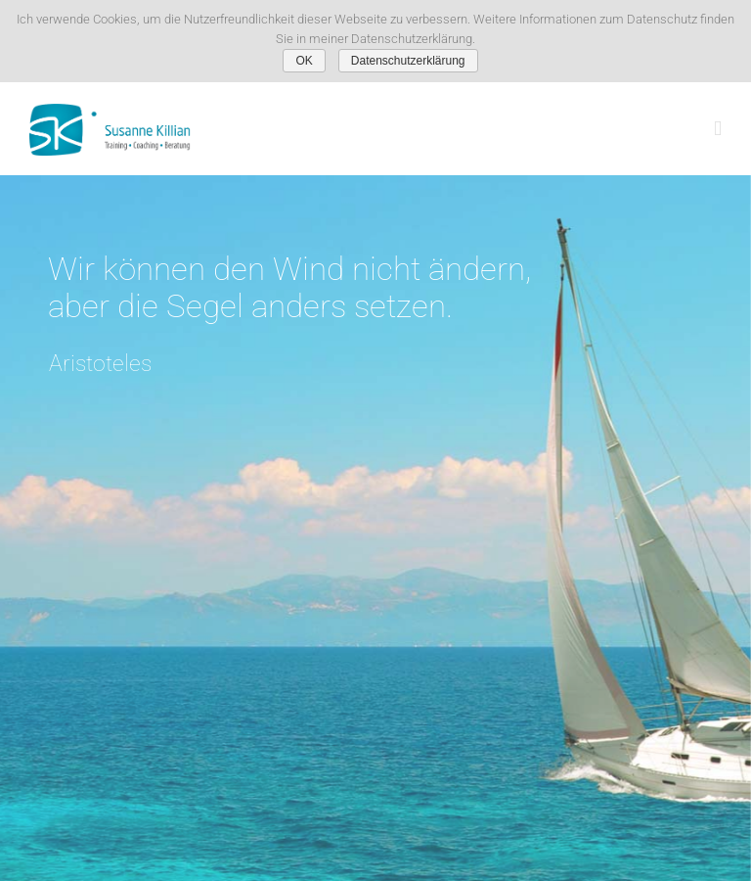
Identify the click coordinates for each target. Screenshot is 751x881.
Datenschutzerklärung (408, 61)
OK (303, 61)
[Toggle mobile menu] (718, 128)
